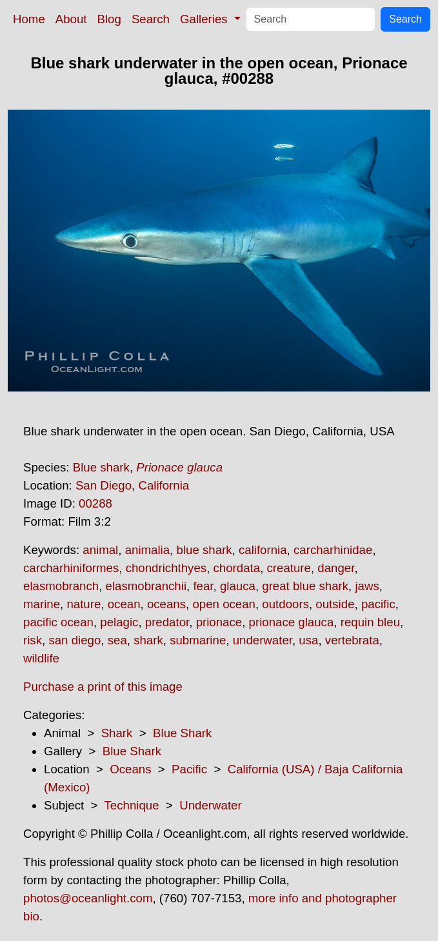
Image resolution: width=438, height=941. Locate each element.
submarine (198, 640)
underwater (262, 640)
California (163, 485)
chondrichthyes (166, 568)
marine (41, 604)
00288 (95, 503)
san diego (74, 640)
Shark (117, 733)
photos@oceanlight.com (87, 898)
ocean (124, 604)
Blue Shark (182, 733)
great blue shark (305, 586)
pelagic (119, 622)
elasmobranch (61, 586)
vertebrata (352, 640)
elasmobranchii (146, 586)
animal (100, 550)
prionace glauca (291, 622)
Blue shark (101, 467)
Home (29, 19)
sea (117, 640)
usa (308, 640)
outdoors (285, 604)
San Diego (103, 485)
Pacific (189, 769)
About (71, 19)
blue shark (204, 550)
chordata (237, 568)
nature (83, 604)
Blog (109, 19)
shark (148, 640)
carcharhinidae (333, 550)
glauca (237, 586)
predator (167, 622)
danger (335, 568)
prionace (219, 622)
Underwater (210, 805)
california (263, 550)
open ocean (223, 604)
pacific (378, 604)
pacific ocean (58, 622)
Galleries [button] (205, 19)
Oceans (130, 769)
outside (334, 604)
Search (151, 19)
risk (32, 640)
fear (203, 586)
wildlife (41, 658)
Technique (132, 805)
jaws (367, 586)
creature (289, 568)
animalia (147, 550)
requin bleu (370, 622)
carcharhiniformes (71, 568)
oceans (166, 604)
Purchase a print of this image (103, 686)
